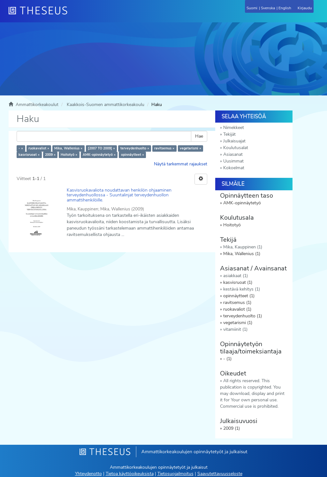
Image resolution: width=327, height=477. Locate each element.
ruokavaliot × (38, 148)
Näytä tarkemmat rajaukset (180, 164)
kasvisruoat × (29, 154)
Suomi (252, 8)
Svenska (268, 8)
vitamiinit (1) (235, 329)
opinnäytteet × (132, 154)
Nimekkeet (233, 128)
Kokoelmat (233, 168)
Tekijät (229, 134)
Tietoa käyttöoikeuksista (130, 474)
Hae (199, 136)
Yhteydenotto (88, 474)
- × (21, 148)
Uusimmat (233, 161)
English (284, 8)
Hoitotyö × (69, 154)
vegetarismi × (190, 148)
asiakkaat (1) (235, 276)
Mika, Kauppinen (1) (242, 247)
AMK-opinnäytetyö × (99, 154)
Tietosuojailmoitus (175, 474)
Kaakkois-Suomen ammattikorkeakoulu (105, 105)
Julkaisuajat (234, 141)
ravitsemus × (164, 148)
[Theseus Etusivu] (72, 14)
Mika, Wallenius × (68, 148)
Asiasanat (233, 154)
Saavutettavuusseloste (219, 474)
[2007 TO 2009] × (101, 148)
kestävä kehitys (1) (241, 289)
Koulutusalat (235, 148)
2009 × (50, 154)
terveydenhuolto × (134, 148)
